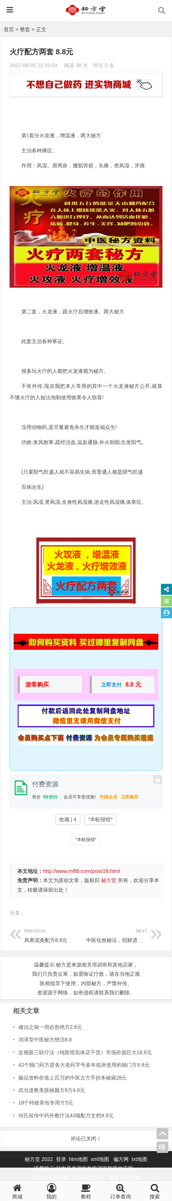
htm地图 (78, 1159)
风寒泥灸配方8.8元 (55, 935)
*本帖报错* (100, 819)
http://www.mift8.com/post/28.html (81, 871)
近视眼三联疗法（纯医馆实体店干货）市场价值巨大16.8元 (85, 1052)
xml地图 (101, 1159)
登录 (62, 1159)
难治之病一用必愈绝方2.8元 (50, 1027)
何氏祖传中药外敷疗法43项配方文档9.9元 (66, 1115)
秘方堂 (109, 880)
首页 (9, 29)
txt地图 (139, 1159)
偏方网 (121, 1159)
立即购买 (130, 797)
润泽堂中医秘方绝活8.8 (45, 1039)
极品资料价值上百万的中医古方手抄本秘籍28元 (72, 1078)
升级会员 (108, 797)
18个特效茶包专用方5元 (45, 1103)
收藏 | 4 (67, 819)
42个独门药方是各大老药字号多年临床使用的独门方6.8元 (84, 1065)
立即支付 (111, 685)
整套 (25, 29)
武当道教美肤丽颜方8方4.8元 (51, 1090)
